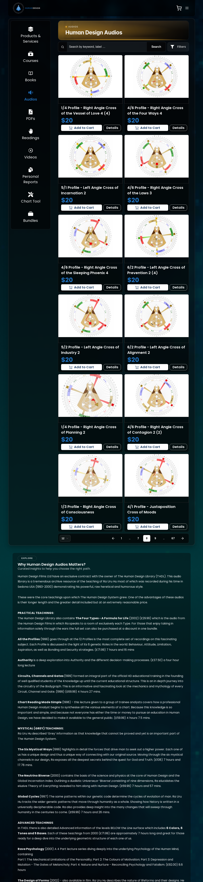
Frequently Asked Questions (115, 824)
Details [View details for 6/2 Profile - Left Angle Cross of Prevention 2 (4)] (178, 287)
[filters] (178, 46)
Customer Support (176, 812)
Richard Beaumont (111, 814)
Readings (52, 835)
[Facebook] (134, 870)
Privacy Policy (113, 832)
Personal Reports (81, 814)
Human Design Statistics (27, 850)
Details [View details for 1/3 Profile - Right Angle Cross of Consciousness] (112, 526)
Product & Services (24, 840)
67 (173, 538)
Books (50, 818)
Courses (51, 812)
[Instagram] (125, 870)
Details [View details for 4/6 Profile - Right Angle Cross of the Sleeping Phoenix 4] (112, 287)
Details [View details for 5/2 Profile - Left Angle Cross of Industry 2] (112, 367)
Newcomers (25, 832)
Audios (50, 823)
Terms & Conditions (111, 840)
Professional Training (83, 836)
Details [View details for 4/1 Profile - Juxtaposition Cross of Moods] (178, 526)
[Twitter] (142, 870)
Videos (50, 841)
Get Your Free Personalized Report (27, 822)
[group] (116, 765)
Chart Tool (82, 822)
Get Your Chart (28, 812)
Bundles (80, 828)
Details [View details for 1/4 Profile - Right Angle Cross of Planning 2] (112, 447)
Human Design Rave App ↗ (143, 819)
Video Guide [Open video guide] (144, 846)
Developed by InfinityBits (170, 870)
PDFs (49, 829)
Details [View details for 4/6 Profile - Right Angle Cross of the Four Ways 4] (178, 127)
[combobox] (65, 538)
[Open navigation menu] (187, 8)
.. (129, 538)
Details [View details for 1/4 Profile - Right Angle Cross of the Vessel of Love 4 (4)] (112, 127)
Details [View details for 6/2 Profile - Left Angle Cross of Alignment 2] (178, 367)
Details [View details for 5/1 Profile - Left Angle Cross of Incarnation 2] (112, 207)
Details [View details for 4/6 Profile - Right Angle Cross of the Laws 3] (178, 207)
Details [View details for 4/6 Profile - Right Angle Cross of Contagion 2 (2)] (178, 447)
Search (156, 46)
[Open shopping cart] (179, 8)
